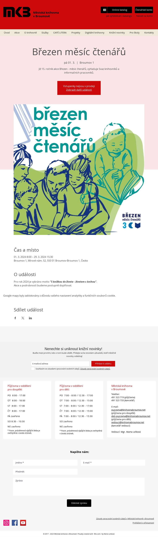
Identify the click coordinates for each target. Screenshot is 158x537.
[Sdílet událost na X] (22, 318)
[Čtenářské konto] (144, 10)
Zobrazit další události (79, 90)
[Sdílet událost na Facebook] (15, 318)
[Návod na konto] (144, 16)
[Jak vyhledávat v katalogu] (116, 16)
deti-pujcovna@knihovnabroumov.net (130, 416)
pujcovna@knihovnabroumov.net (128, 409)
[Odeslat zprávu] (79, 503)
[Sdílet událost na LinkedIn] (30, 318)
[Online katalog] (119, 10)
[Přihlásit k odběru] (103, 364)
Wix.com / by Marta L (102, 534)
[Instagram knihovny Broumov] (6, 523)
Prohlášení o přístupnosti (143, 523)
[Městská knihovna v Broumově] (15, 523)
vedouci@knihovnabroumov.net (127, 422)
